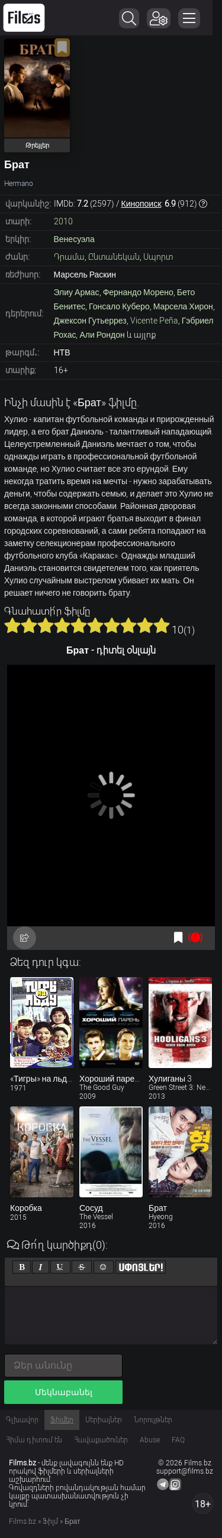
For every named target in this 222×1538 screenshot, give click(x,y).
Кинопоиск (141, 203)
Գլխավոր (22, 1420)
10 (161, 625)
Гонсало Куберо (119, 306)
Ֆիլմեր (61, 1420)
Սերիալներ (103, 1420)
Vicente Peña (154, 320)
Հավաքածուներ (101, 1440)
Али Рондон (101, 334)
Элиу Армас (76, 292)
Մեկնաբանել (63, 1392)
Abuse (150, 1440)
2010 (63, 221)
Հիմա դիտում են (34, 1440)
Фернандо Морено (138, 292)
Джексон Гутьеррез (90, 320)
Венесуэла (74, 239)
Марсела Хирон (183, 306)
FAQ (178, 1440)
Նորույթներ (153, 1420)
